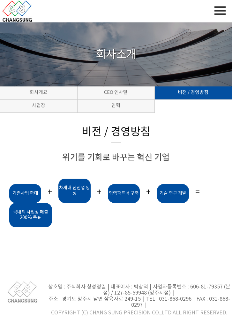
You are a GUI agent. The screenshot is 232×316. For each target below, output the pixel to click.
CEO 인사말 (116, 92)
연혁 (115, 106)
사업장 (38, 106)
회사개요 (39, 92)
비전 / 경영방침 (193, 92)
